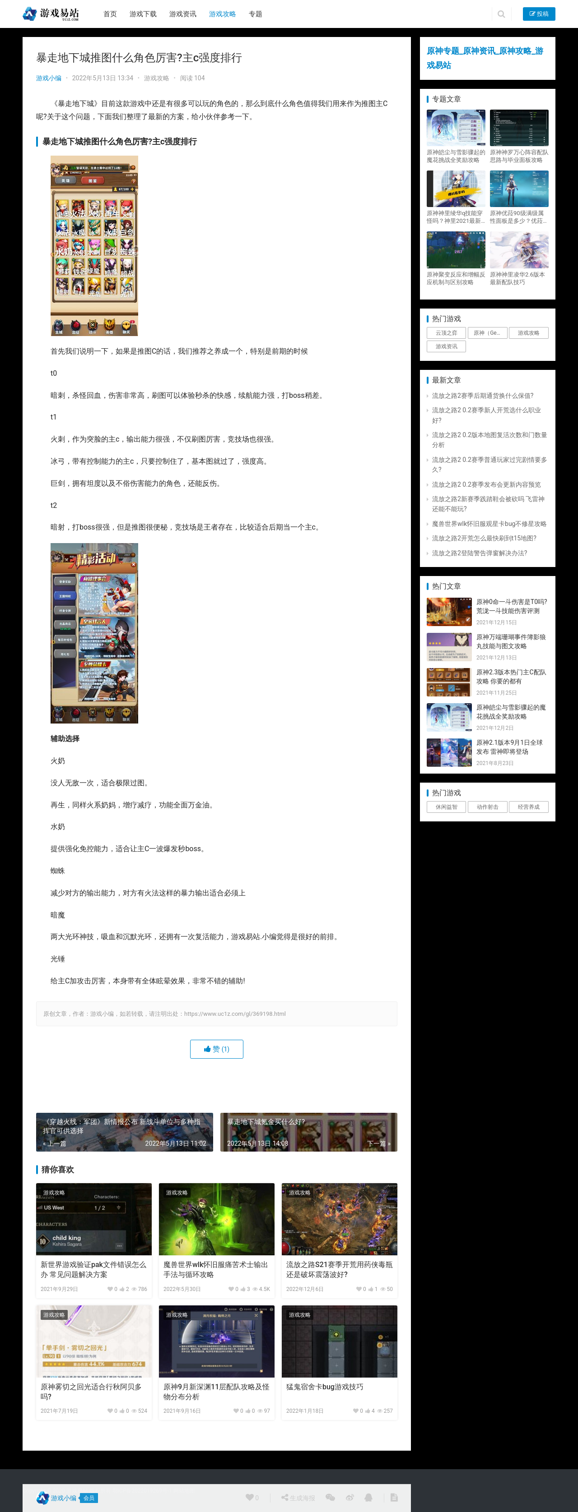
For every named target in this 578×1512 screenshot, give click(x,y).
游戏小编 (48, 78)
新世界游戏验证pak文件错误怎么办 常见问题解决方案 (93, 1269)
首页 (110, 14)
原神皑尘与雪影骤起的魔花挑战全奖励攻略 (456, 156)
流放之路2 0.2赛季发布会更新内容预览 (486, 484)
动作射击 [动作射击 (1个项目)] (488, 807)
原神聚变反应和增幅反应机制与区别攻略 (456, 278)
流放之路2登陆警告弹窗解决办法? (479, 553)
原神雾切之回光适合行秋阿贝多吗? (91, 1392)
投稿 (539, 13)
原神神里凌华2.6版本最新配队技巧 (517, 278)
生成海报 (298, 1498)
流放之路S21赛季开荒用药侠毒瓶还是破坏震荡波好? (339, 1269)
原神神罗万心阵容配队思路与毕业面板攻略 (519, 156)
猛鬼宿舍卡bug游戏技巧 (325, 1387)
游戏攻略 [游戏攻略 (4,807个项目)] (529, 333)
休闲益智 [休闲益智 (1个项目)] (446, 807)
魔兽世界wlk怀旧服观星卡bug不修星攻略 (489, 523)
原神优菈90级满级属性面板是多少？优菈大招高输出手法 (519, 217)
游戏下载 (143, 14)
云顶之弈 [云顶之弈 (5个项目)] (446, 333)
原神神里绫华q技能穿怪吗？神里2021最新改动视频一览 (455, 217)
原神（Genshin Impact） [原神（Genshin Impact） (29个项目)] (490, 333)
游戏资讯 (182, 14)
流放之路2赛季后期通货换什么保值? (483, 395)
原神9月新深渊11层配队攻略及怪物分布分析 (216, 1392)
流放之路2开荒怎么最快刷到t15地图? (484, 538)
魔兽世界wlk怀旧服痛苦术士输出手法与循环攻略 (215, 1269)
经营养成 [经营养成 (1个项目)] (529, 807)
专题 (255, 14)
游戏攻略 (222, 14)
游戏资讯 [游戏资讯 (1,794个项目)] (446, 346)
